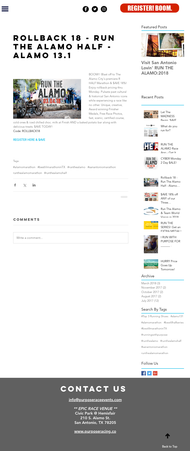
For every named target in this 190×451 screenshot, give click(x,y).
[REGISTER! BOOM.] (149, 8)
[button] (5, 8)
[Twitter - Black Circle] (95, 9)
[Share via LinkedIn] (34, 185)
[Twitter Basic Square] (149, 373)
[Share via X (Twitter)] (24, 185)
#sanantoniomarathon (102, 167)
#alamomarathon (24, 167)
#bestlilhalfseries (174, 322)
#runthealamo (76, 167)
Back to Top (169, 446)
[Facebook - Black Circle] (86, 9)
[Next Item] (178, 45)
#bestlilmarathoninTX (51, 167)
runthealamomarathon (27, 173)
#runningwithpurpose (154, 334)
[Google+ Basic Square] (155, 373)
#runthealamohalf (55, 173)
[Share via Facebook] (15, 185)
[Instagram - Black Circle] (104, 9)
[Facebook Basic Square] (143, 373)
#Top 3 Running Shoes (154, 316)
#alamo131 (177, 316)
